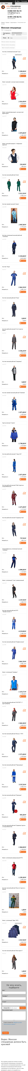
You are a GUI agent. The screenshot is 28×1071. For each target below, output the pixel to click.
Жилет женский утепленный (8, 47)
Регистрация (24, 1)
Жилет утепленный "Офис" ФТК (10, 920)
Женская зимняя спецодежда (8, 41)
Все (11, 38)
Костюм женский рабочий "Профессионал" (13, 642)
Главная (3, 22)
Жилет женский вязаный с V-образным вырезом (12, 144)
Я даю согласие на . (12, 1023)
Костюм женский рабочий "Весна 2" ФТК (12, 733)
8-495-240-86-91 (15, 17)
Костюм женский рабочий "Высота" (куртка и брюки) (13, 888)
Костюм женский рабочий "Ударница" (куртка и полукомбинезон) (13, 826)
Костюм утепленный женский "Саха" (11, 51)
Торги (6, 3)
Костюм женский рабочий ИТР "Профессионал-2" (10, 611)
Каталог (7, 22)
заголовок (18, 34)
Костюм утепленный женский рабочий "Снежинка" (12, 235)
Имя (3, 990)
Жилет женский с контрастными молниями (13, 82)
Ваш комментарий (7, 1010)
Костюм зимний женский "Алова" (10, 204)
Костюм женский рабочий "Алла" (10, 175)
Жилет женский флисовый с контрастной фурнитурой (12, 112)
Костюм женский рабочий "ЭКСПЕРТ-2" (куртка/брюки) (12, 703)
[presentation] (13, 1029)
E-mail (4, 1001)
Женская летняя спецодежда (8, 45)
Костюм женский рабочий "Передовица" (12, 765)
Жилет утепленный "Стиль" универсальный (13, 580)
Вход (18, 1)
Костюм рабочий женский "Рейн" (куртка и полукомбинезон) (13, 485)
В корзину (24, 75)
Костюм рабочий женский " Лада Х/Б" (12, 454)
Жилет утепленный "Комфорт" (10, 672)
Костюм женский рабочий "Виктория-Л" (12, 950)
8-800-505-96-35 (15, 11)
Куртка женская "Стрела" (8, 423)
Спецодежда (13, 22)
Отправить (5, 1033)
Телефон (5, 996)
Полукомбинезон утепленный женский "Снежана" (12, 549)
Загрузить (22, 1008)
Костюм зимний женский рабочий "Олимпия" (13, 392)
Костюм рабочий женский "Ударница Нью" (13, 517)
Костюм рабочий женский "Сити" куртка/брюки (12, 329)
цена (13, 34)
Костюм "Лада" (6, 266)
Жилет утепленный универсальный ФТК (12, 858)
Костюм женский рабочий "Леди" (10, 298)
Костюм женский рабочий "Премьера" (12, 795)
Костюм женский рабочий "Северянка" (12, 361)
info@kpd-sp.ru (14, 13)
